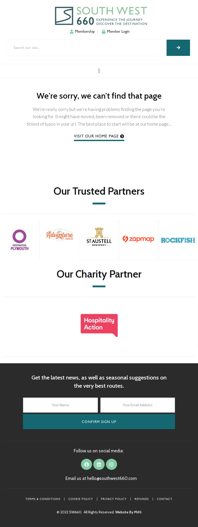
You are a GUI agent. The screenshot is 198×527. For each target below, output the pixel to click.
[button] (98, 71)
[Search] (178, 48)
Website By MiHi (128, 512)
